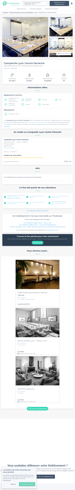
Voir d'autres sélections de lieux (37, 211)
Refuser (13, 484)
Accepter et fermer (27, 484)
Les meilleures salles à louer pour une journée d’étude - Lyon (59, 203)
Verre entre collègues (35, 9)
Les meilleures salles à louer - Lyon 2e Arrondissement (37, 225)
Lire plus (7, 126)
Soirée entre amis (21, 9)
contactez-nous (53, 230)
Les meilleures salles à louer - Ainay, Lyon (37, 223)
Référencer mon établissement (59, 3)
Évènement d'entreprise (51, 9)
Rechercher (37, 243)
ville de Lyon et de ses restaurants (36, 122)
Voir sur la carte (9, 148)
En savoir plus (7, 480)
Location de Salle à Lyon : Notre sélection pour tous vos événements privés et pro (16, 197)
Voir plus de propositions (37, 409)
